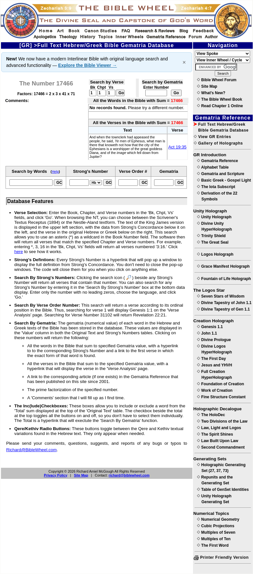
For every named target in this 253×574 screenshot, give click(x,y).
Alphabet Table (213, 167)
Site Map (81, 475)
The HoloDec (211, 415)
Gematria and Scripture (220, 174)
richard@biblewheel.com (129, 475)
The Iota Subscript (216, 187)
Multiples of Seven (216, 532)
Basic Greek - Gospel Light (224, 180)
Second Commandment (221, 447)
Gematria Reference (217, 161)
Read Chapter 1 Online (220, 106)
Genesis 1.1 (210, 327)
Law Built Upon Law (217, 441)
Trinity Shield (211, 236)
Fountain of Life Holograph (224, 278)
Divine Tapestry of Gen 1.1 (223, 309)
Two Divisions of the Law (222, 421)
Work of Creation (215, 390)
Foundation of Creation (220, 384)
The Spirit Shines (215, 434)
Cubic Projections (215, 526)
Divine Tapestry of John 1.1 (224, 302)
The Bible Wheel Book (219, 99)
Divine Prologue (214, 340)
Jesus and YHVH (214, 365)
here (18, 251)
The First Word (213, 545)
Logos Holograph (215, 254)
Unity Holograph (214, 217)
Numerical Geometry (218, 519)
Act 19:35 (177, 147)
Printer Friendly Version (221, 557)
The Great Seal (212, 242)
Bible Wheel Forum (216, 80)
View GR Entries (212, 136)
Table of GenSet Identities (223, 489)
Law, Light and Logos (219, 428)
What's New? (211, 93)
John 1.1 (207, 333)
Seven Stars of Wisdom (221, 296)
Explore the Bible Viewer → (87, 65)
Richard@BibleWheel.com (31, 449)
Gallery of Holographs (218, 143)
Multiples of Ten (214, 539)
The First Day (211, 358)
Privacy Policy (55, 475)
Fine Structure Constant (221, 397)
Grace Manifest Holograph (223, 266)
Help (55, 171)
